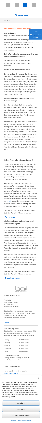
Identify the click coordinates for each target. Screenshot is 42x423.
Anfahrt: (6, 322)
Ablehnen (21, 409)
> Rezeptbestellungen (12, 278)
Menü (7, 21)
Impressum (14, 420)
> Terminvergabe (10, 217)
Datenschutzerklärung (24, 420)
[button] (39, 378)
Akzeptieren (21, 403)
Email (9, 201)
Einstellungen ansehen (21, 415)
